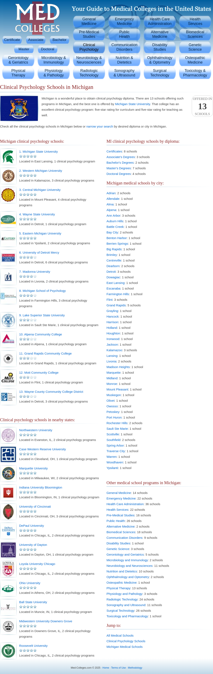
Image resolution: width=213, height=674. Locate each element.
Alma (110, 204)
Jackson (112, 344)
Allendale (112, 198)
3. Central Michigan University (40, 190)
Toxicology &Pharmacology (195, 73)
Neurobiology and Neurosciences (129, 565)
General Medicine (118, 493)
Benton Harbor (116, 238)
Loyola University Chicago (37, 564)
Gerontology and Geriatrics (125, 554)
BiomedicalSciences (195, 34)
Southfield (113, 440)
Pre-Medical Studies (120, 515)
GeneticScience (195, 47)
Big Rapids (114, 249)
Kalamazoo (114, 350)
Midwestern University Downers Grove (45, 621)
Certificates (114, 151)
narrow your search (99, 126)
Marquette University (33, 468)
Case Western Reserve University (42, 449)
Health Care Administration (125, 504)
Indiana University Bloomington (40, 487)
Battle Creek (115, 226)
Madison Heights (118, 367)
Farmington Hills (117, 294)
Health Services (117, 509)
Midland (112, 378)
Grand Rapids (116, 305)
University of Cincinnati (35, 506)
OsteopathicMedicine (195, 60)
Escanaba (113, 288)
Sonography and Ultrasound (125, 605)
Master (24, 49)
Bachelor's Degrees (120, 162)
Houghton (113, 333)
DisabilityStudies (159, 47)
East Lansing (115, 283)
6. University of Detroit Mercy (39, 252)
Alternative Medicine (120, 526)
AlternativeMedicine (159, 34)
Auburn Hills (114, 221)
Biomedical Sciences (120, 532)
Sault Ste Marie (117, 428)
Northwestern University (35, 430)
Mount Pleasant (117, 389)
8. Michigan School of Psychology (42, 290)
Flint (109, 299)
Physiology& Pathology (53, 73)
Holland (111, 327)
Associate (35, 40)
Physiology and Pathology (124, 593)
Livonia (111, 361)
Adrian (110, 193)
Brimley (111, 255)
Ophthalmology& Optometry (159, 60)
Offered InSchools (202, 106)
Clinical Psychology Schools (125, 641)
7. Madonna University (34, 271)
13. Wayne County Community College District (51, 391)
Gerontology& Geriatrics (18, 60)
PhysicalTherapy (18, 73)
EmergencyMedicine (124, 21)
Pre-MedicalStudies (89, 34)
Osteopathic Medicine (121, 582)
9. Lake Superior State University (42, 315)
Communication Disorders (124, 537)
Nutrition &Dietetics (124, 60)
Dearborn (113, 266)
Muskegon (113, 395)
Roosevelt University (33, 645)
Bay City (112, 232)
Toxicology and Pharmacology (127, 616)
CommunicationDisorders (124, 47)
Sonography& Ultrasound (124, 73)
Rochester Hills (117, 423)
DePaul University (31, 525)
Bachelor (59, 40)
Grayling (112, 311)
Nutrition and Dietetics (121, 571)
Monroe (111, 383)
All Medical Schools (120, 635)
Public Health (115, 521)
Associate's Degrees (120, 157)
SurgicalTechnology (159, 73)
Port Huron (114, 417)
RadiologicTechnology (88, 73)
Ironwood (112, 339)
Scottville (112, 434)
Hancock (112, 316)
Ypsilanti (112, 468)
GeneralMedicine (89, 21)
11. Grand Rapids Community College (45, 353)
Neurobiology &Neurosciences (89, 60)
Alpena (111, 210)
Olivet (110, 400)
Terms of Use (118, 667)
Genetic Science (117, 549)
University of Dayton (33, 544)
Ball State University (33, 602)
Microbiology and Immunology (127, 560)
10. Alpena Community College (40, 334)
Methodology (135, 667)
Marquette (113, 372)
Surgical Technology (120, 610)
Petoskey (112, 412)
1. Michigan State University (38, 151)
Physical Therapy (118, 588)
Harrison (112, 322)
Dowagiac (113, 277)
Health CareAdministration (160, 21)
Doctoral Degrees (118, 174)
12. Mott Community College (38, 372)
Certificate (12, 40)
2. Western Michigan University (40, 170)
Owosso (112, 406)
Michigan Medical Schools (124, 646)
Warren (111, 456)
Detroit (111, 271)
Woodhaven (114, 462)
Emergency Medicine (121, 498)
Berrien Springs (117, 243)
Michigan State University (132, 104)
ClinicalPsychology (89, 47)
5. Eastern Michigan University (40, 233)
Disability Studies (118, 543)
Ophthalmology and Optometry (127, 577)
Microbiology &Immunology (53, 60)
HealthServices (195, 21)
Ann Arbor (113, 215)
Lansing (112, 355)
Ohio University (29, 583)
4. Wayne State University (37, 214)
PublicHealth (124, 34)
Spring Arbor (115, 445)
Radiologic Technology (122, 599)
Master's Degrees (118, 168)
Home (106, 667)
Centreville (113, 260)
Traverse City (115, 451)
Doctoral (47, 49)
